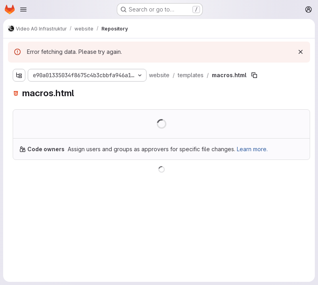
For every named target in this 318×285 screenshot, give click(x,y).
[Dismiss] (300, 52)
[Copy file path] (254, 75)
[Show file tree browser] (19, 75)
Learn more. (252, 149)
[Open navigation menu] (23, 9)
